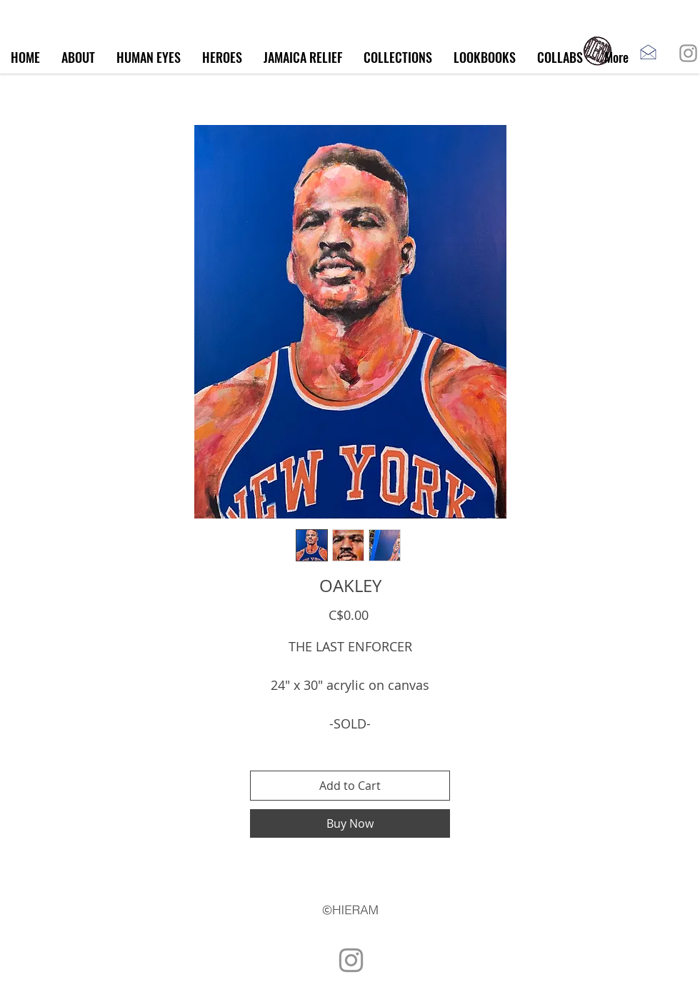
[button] (398, 57)
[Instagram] (688, 53)
